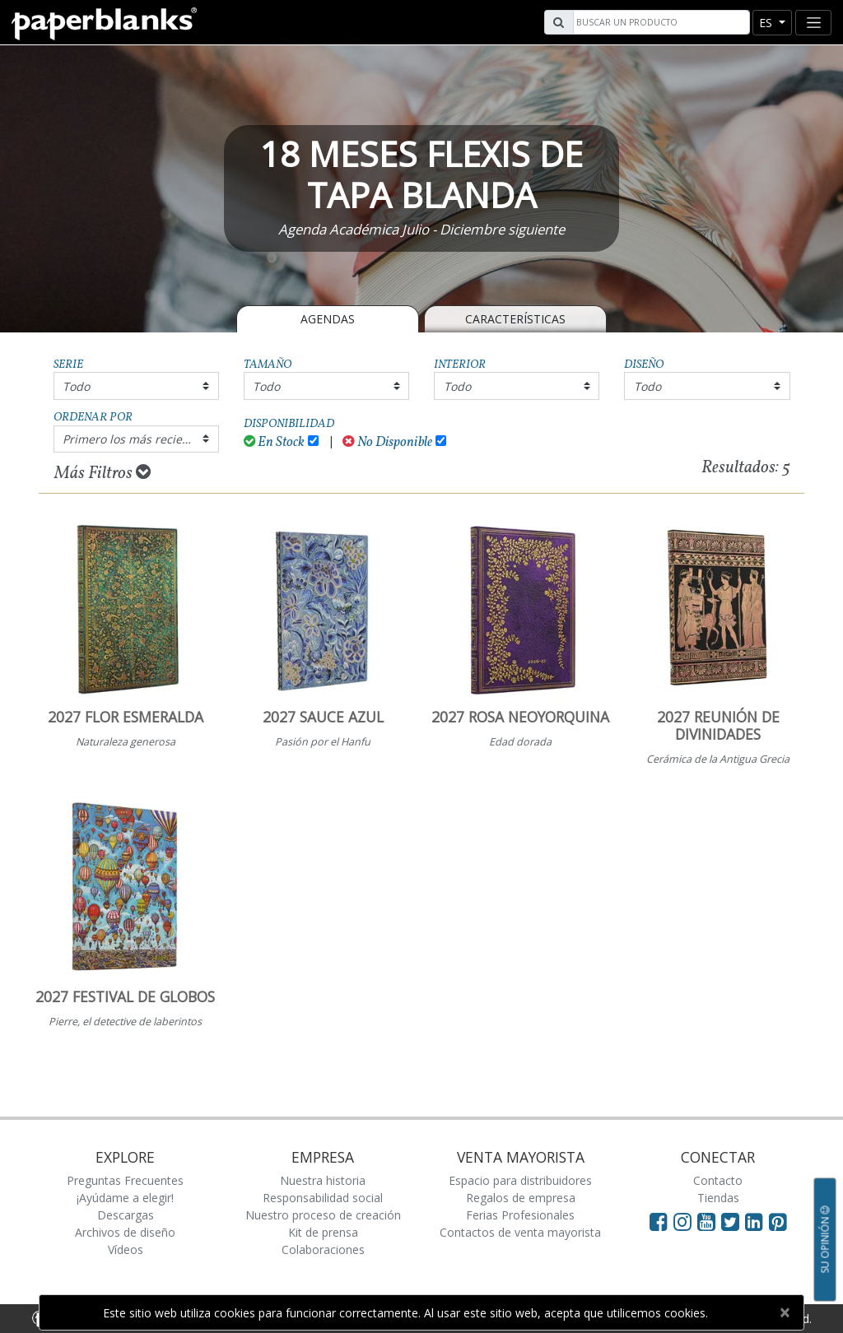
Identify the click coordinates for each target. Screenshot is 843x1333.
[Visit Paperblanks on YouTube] (709, 1221)
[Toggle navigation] (813, 22)
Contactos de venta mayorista (520, 1232)
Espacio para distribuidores (520, 1180)
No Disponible (387, 442)
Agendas (327, 319)
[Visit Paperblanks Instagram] (682, 1221)
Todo (76, 386)
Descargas (125, 1215)
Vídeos (125, 1249)
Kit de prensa (323, 1232)
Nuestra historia (323, 1180)
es (767, 22)
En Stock (274, 442)
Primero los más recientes (134, 439)
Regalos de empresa (520, 1197)
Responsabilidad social (323, 1197)
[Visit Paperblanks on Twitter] (733, 1221)
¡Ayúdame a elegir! (125, 1197)
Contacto (718, 1180)
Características (515, 319)
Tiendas (718, 1197)
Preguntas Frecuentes (125, 1180)
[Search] (659, 22)
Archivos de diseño (125, 1232)
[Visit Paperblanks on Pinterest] (778, 1221)
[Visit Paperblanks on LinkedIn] (757, 1221)
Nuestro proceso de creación (323, 1215)
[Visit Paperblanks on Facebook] (659, 1221)
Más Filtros (102, 473)
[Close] (784, 1312)
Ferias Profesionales (520, 1215)
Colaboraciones (323, 1249)
